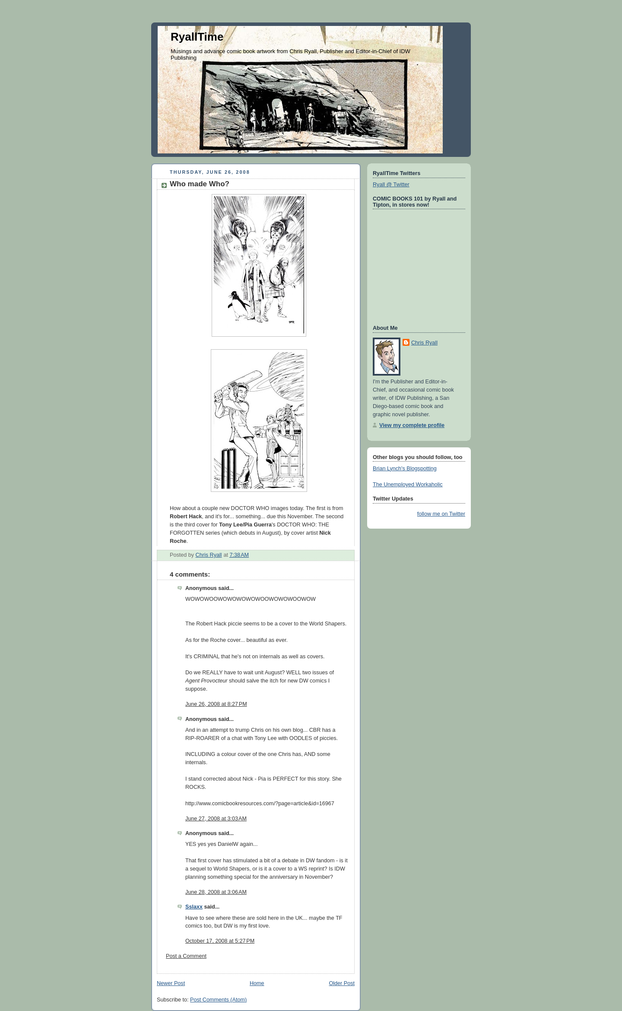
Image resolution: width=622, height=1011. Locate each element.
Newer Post (171, 983)
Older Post (342, 983)
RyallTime (197, 36)
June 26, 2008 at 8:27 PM (216, 704)
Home (257, 983)
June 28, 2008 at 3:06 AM (216, 892)
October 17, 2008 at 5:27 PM (219, 941)
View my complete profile (411, 425)
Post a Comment (186, 956)
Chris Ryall (424, 343)
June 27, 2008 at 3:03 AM (216, 819)
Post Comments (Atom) (218, 1000)
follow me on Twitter (441, 514)
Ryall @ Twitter (391, 185)
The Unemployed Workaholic (408, 485)
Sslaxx (194, 907)
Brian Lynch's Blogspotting (405, 469)
